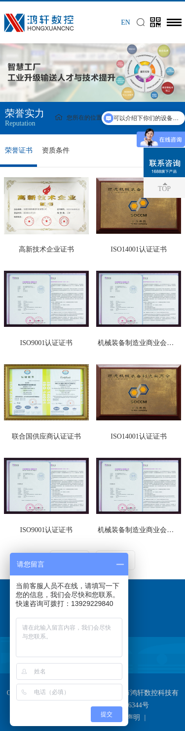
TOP (164, 188)
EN (125, 22)
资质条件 (56, 150)
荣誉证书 (19, 150)
